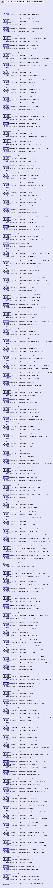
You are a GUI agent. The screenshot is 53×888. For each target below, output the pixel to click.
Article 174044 (6, 150)
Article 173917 (6, 583)
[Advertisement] (22, 6)
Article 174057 (6, 105)
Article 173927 (6, 547)
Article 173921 (6, 568)
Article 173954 (6, 455)
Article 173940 (6, 503)
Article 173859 (6, 780)
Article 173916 (6, 587)
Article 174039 (6, 167)
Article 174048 (6, 135)
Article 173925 (6, 554)
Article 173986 (6, 347)
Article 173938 (6, 509)
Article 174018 (6, 238)
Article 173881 (6, 705)
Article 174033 (6, 187)
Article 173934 (6, 523)
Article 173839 (6, 848)
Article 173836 (6, 858)
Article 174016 (6, 245)
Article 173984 (6, 353)
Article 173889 (6, 678)
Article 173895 (6, 658)
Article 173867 (6, 753)
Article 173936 (6, 516)
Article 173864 (6, 763)
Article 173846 (6, 824)
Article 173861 (6, 773)
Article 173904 (6, 627)
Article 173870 (6, 743)
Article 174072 (6, 54)
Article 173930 (6, 537)
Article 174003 (6, 289)
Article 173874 (6, 729)
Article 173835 (6, 861)
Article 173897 (6, 651)
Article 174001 (6, 296)
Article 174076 (6, 40)
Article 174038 (6, 170)
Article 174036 (6, 177)
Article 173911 (6, 604)
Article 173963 (6, 425)
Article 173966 (6, 415)
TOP (1, 10)
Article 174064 (6, 81)
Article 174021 (6, 228)
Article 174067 (6, 71)
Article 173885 (6, 692)
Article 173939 (6, 506)
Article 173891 (6, 671)
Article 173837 (6, 854)
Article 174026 (6, 211)
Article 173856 (6, 790)
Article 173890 (6, 675)
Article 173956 (6, 448)
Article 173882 (6, 702)
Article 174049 (6, 132)
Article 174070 (6, 61)
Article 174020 (6, 231)
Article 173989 (6, 337)
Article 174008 (6, 272)
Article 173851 (6, 807)
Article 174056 (6, 108)
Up (3, 10)
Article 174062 (6, 88)
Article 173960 (6, 435)
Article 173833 (6, 868)
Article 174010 (6, 265)
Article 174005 (6, 282)
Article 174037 (6, 174)
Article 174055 (6, 111)
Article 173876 (6, 722)
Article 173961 (6, 431)
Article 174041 (6, 160)
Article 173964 (6, 421)
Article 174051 (6, 125)
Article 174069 (6, 64)
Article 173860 (6, 776)
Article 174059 (6, 98)
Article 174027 (6, 208)
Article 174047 (6, 140)
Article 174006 (6, 279)
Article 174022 (6, 225)
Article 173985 (6, 350)
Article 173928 (6, 543)
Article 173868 (6, 749)
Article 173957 (6, 445)
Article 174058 (6, 101)
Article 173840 (6, 844)
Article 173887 (6, 685)
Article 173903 (6, 631)
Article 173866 (6, 756)
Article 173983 (6, 357)
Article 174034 (6, 184)
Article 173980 (6, 367)
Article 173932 (6, 530)
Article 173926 (6, 550)
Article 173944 (6, 489)
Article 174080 (6, 27)
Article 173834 (6, 865)
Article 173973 (6, 391)
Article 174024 (6, 218)
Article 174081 (6, 23)
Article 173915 (6, 590)
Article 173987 (6, 343)
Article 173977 (6, 377)
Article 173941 (6, 499)
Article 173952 (6, 462)
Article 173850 (6, 810)
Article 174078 (6, 33)
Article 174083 (6, 16)
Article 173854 (6, 797)
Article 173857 (6, 787)
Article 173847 (6, 820)
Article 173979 (6, 370)
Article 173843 (6, 834)
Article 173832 (6, 871)
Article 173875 (6, 726)
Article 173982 (6, 360)
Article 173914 (6, 593)
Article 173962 (6, 428)
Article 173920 (6, 572)
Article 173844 (6, 831)
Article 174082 (6, 20)
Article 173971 (6, 398)
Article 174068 (6, 67)
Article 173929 (6, 540)
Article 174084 (6, 13)
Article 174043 (6, 153)
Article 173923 (6, 560)
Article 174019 (6, 235)
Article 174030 (6, 197)
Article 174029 (6, 201)
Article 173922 (6, 565)
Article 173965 (6, 418)
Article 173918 (6, 580)
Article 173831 (6, 875)
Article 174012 (6, 259)
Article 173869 (6, 746)
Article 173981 (6, 364)
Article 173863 (6, 766)
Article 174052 (6, 122)
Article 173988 (6, 340)
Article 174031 (6, 194)
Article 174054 (6, 115)
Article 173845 (6, 827)
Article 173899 (6, 644)
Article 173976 (6, 381)
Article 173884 (6, 695)
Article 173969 (6, 404)
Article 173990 (6, 333)
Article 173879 (6, 712)
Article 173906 (6, 621)
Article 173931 (6, 533)
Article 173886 (6, 688)
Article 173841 (6, 841)
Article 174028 (6, 204)
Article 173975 (6, 384)
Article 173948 (6, 476)
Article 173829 (6, 882)
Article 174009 (6, 269)
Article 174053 (6, 118)
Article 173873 (6, 732)
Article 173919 (6, 575)
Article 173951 (6, 465)
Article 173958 (6, 442)
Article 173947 (6, 479)
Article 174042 (6, 157)
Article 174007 (6, 275)
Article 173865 (6, 760)
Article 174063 (6, 84)
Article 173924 (6, 557)
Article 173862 (6, 770)
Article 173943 (6, 493)
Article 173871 (6, 739)
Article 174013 (6, 255)
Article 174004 (6, 286)
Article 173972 (6, 394)
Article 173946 (6, 482)
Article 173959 (6, 438)
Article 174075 (6, 44)
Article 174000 (6, 299)
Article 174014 (6, 252)
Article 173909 (6, 610)
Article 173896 (6, 654)
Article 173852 (6, 804)
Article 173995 (6, 316)
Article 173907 (6, 617)
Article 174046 (6, 143)
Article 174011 (6, 262)
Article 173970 (6, 401)
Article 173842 (6, 837)
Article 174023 (6, 221)
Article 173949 (6, 472)
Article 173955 (6, 452)
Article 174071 (6, 57)
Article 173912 (6, 600)
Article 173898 (6, 648)
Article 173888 (6, 682)
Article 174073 (6, 50)
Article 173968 (6, 408)
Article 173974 (6, 387)
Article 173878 (6, 716)
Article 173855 (6, 793)
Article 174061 (6, 91)
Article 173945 (6, 486)
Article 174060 (6, 94)
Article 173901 (6, 637)
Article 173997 (6, 309)
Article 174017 (6, 242)
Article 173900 (6, 641)
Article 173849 (6, 814)
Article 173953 (6, 459)
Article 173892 (6, 668)
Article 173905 (6, 624)
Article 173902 (6, 634)
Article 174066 (6, 74)
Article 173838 (6, 851)
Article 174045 (6, 147)
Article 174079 (6, 30)
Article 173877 (6, 719)
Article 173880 (6, 709)
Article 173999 (6, 303)
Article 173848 (6, 817)
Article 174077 (6, 37)
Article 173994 (6, 320)
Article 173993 (6, 323)
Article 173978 (6, 374)
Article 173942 (6, 496)
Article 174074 (6, 47)
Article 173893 (6, 665)
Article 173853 (6, 800)
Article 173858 (6, 783)
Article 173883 (6, 699)
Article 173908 (6, 614)
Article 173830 (6, 878)
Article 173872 (6, 736)
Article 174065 (6, 77)
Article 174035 (6, 180)
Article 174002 (6, 292)
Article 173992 (6, 326)
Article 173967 (6, 411)
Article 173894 (6, 661)
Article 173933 (6, 526)
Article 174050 (6, 128)
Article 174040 (6, 164)
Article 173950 (6, 469)
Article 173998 (6, 306)
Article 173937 (6, 513)
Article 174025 (6, 214)
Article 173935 (6, 520)
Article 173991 (6, 330)
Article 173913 (6, 597)
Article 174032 (6, 191)
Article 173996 (6, 313)
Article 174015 (6, 248)
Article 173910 (6, 607)
